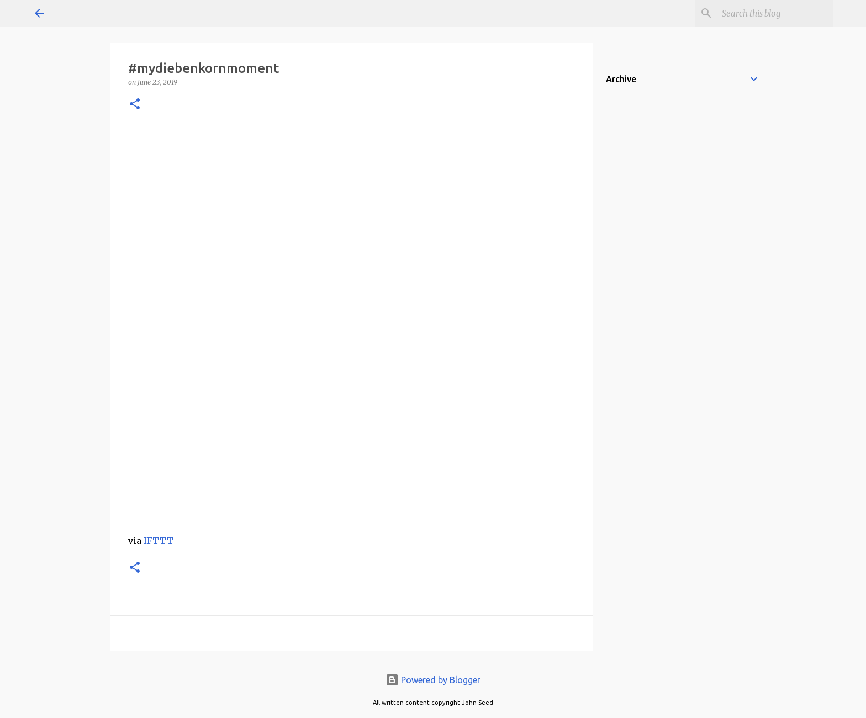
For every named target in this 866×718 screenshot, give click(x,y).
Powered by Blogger (433, 680)
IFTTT (158, 540)
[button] (134, 104)
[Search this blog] (775, 13)
